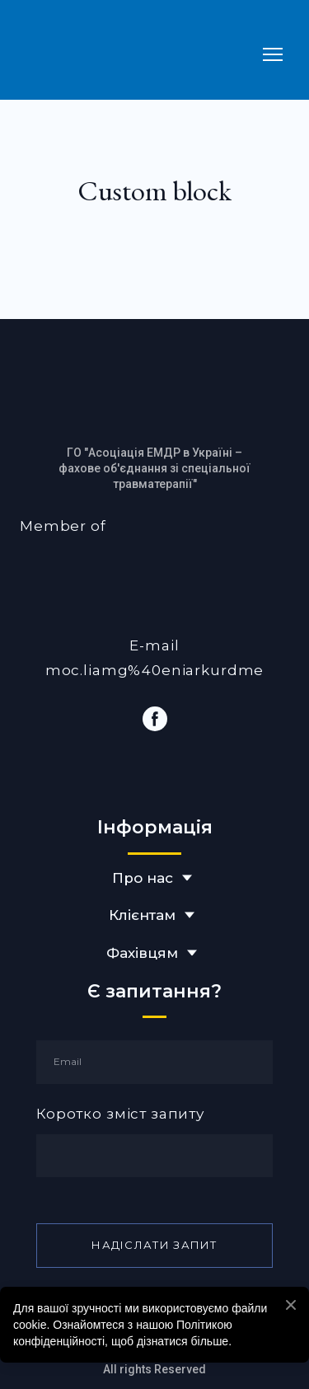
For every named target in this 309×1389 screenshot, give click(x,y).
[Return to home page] (138, 54)
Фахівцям (142, 953)
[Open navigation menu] (272, 54)
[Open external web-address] (154, 578)
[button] (155, 718)
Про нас (142, 878)
